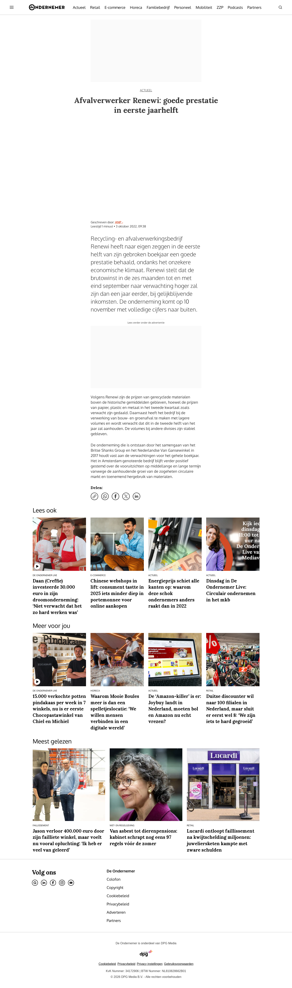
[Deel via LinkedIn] (136, 496)
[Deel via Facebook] (115, 496)
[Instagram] (62, 883)
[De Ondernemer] (47, 7)
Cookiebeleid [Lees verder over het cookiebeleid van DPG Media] (107, 963)
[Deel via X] (126, 496)
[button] (150, 963)
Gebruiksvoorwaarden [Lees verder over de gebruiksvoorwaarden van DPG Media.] (179, 963)
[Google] (35, 883)
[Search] (280, 7)
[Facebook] (53, 883)
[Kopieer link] (94, 496)
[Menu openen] (11, 7)
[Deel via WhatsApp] (105, 496)
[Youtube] (71, 883)
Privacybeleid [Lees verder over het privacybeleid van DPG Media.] (126, 963)
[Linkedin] (44, 883)
